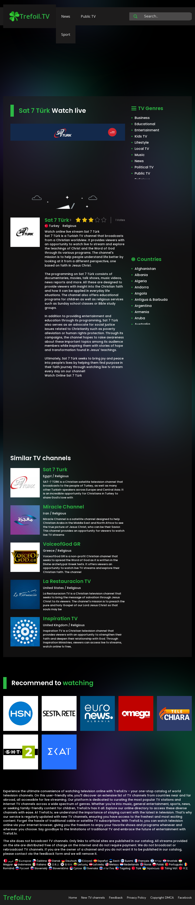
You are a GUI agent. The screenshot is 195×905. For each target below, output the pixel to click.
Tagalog (123, 868)
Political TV (144, 167)
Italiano (39, 864)
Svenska (91, 868)
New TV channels (93, 897)
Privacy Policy (136, 897)
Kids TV (141, 136)
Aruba (140, 318)
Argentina (143, 305)
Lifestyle (142, 142)
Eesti (114, 861)
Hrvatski (170, 861)
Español (100, 861)
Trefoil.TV (29, 16)
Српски (76, 868)
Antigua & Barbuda (151, 299)
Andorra (142, 287)
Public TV (88, 16)
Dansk (54, 861)
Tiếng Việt (169, 868)
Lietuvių (80, 864)
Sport (65, 34)
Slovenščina (58, 868)
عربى (8, 861)
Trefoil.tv (17, 897)
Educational (145, 124)
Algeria (141, 281)
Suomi (127, 861)
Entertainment (147, 130)
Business (142, 117)
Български (23, 861)
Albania (141, 274)
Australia (142, 324)
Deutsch (69, 861)
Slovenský (39, 868)
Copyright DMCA (162, 897)
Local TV (142, 148)
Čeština (39, 861)
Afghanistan (145, 268)
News (65, 16)
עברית (156, 861)
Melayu (112, 864)
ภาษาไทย (107, 868)
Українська (151, 868)
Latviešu (96, 864)
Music (140, 154)
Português (173, 864)
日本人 (53, 864)
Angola (141, 293)
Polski (158, 864)
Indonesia (22, 864)
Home (73, 897)
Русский (22, 868)
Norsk (145, 864)
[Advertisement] (97, 63)
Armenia (142, 311)
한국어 (66, 864)
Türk (136, 868)
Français (142, 861)
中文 (183, 868)
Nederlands (129, 864)
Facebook (185, 897)
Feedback (116, 897)
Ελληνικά (85, 861)
